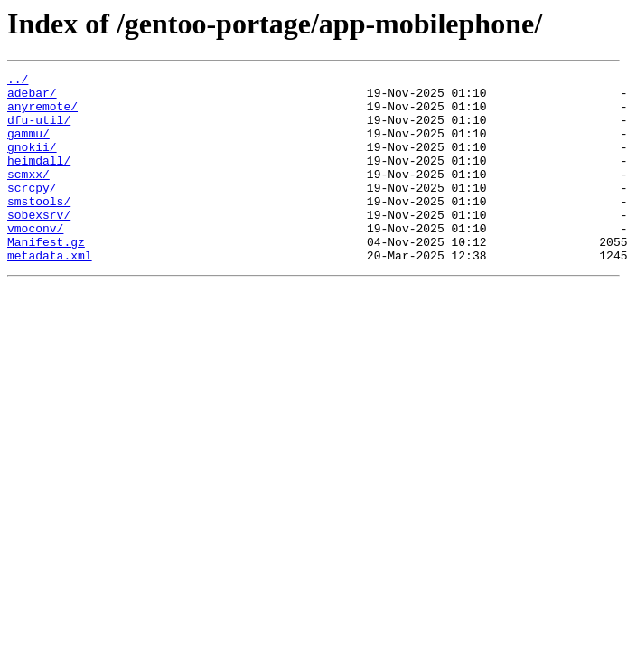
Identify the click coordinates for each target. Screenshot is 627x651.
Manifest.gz (46, 277)
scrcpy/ (32, 211)
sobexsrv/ (38, 244)
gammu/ (28, 146)
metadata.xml (49, 293)
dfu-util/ (38, 130)
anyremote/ (42, 114)
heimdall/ (38, 179)
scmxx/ (28, 195)
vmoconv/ (35, 260)
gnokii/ (32, 163)
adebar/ (32, 98)
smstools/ (38, 228)
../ (17, 81)
